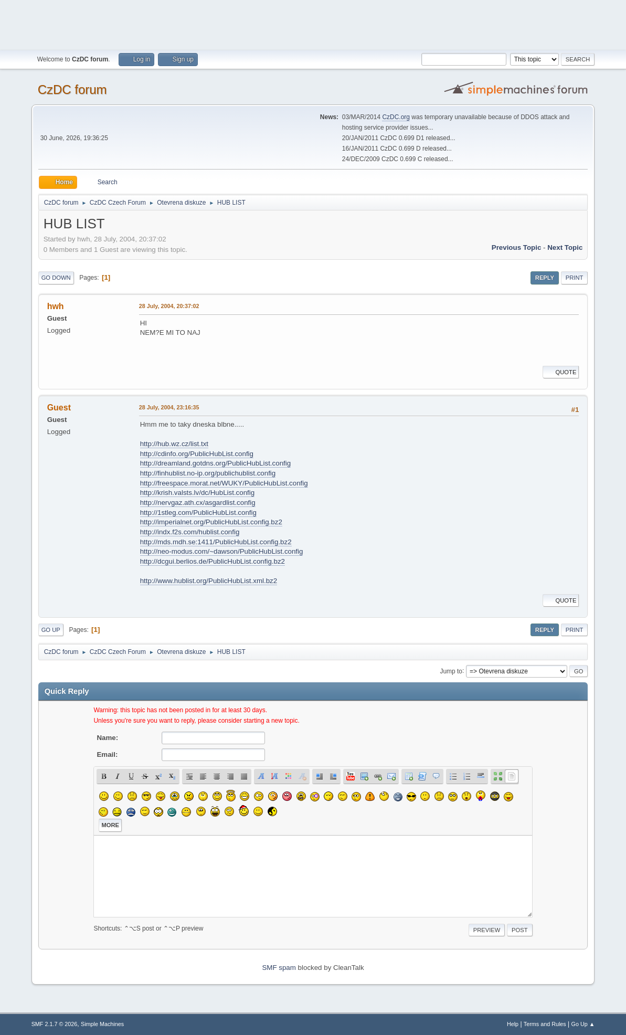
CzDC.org (396, 117)
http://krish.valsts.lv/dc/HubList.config (197, 493)
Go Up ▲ (583, 1024)
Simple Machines (102, 1024)
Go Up (50, 630)
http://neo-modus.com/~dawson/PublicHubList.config (221, 551)
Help (512, 1024)
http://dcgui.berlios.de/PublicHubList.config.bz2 (212, 561)
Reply (544, 277)
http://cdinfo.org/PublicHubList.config (196, 454)
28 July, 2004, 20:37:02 (169, 306)
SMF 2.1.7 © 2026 (54, 1024)
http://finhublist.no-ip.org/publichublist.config (208, 473)
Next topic (564, 247)
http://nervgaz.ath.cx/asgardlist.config (198, 502)
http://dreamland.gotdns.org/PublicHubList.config (215, 463)
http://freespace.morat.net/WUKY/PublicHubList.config (224, 483)
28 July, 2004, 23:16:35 (169, 407)
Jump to (451, 670)
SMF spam (278, 967)
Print (574, 277)
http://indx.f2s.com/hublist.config (190, 532)
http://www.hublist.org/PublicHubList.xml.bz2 (209, 581)
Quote (561, 372)
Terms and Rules (545, 1024)
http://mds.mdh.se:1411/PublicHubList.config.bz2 (216, 542)
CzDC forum (72, 89)
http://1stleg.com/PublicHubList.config (198, 512)
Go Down (56, 277)
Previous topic (517, 247)
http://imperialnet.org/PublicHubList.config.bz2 (211, 522)
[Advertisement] (313, 23)
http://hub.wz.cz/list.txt (174, 444)
